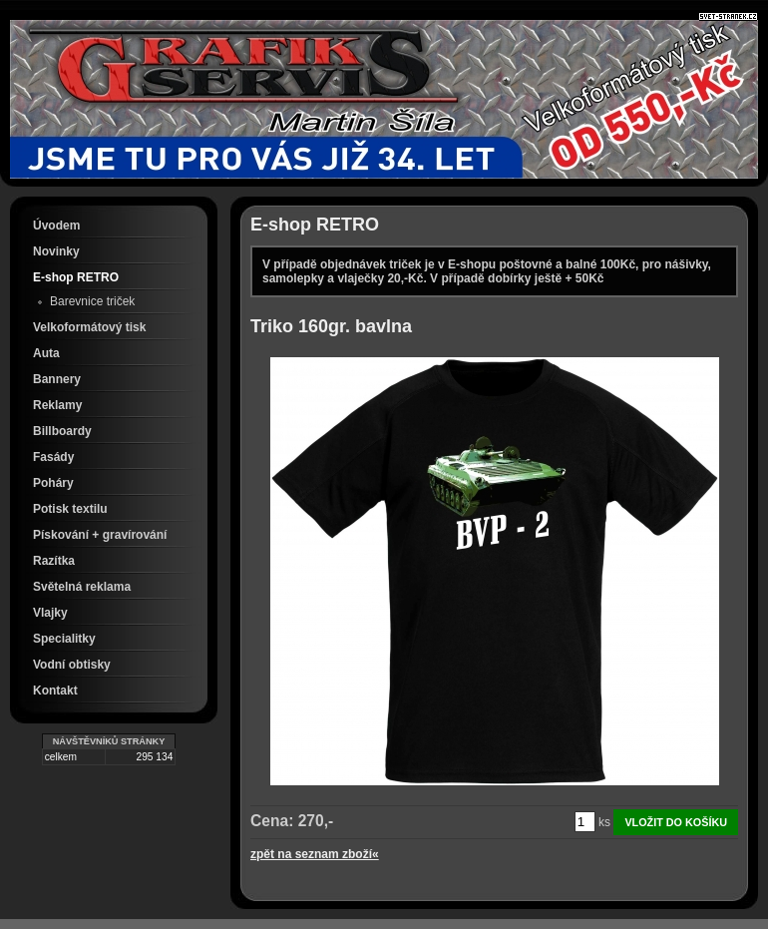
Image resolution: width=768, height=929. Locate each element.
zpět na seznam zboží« (314, 854)
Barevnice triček (92, 301)
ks (604, 822)
